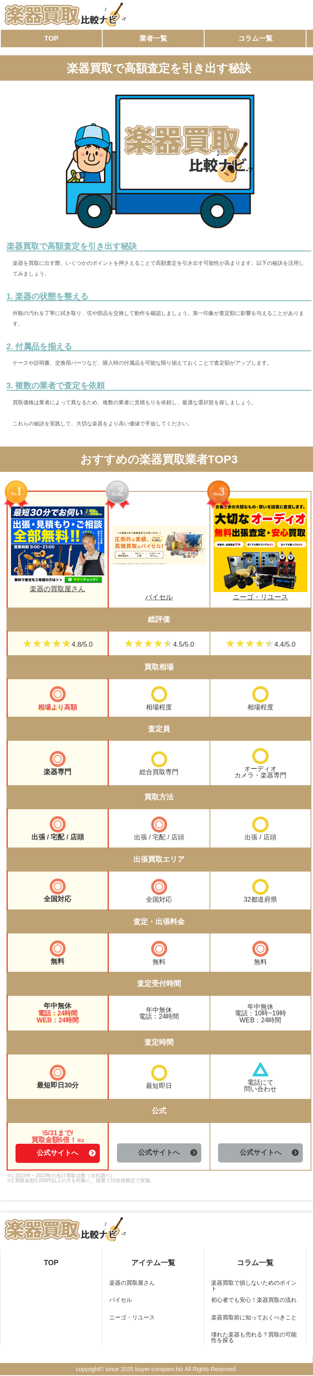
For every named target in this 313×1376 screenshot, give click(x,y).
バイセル (159, 593)
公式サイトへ (57, 1154)
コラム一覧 (255, 38)
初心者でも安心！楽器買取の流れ (254, 1300)
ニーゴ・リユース (261, 593)
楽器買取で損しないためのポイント (254, 1286)
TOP (51, 38)
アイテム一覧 (153, 1263)
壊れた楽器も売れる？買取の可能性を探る (254, 1338)
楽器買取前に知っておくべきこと (254, 1317)
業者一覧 (153, 38)
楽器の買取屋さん (58, 585)
